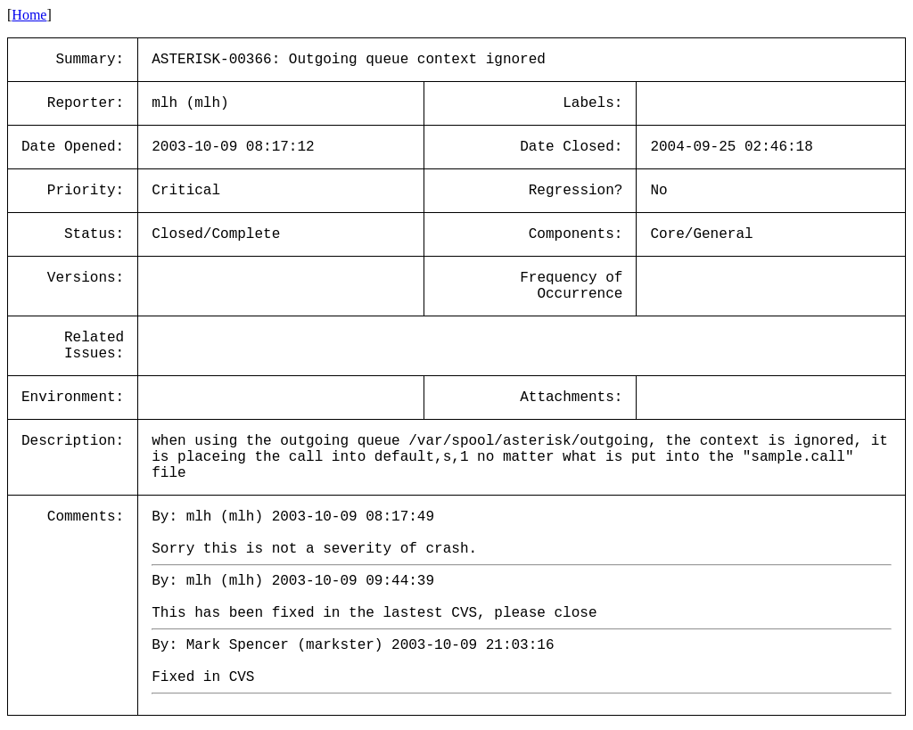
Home (29, 14)
